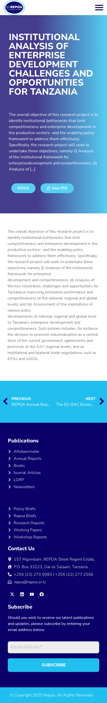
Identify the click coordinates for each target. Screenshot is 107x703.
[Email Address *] (53, 647)
